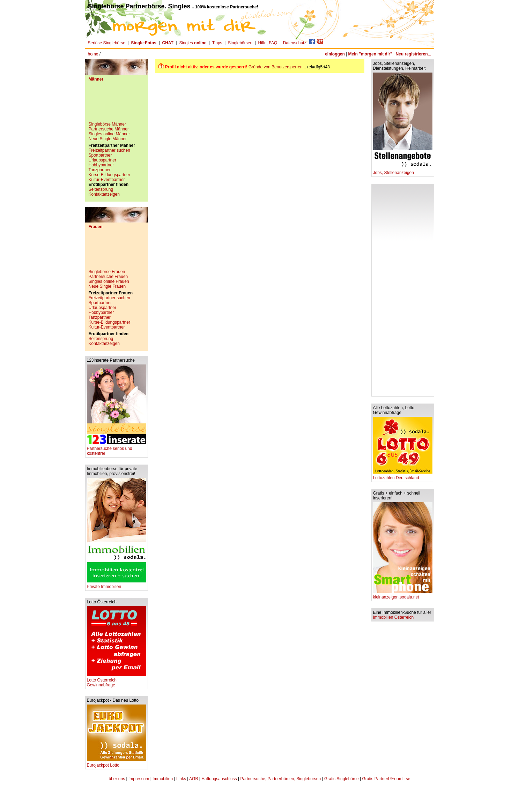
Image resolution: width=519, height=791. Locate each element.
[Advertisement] (116, 104)
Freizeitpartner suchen (109, 150)
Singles (193, 42)
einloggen (335, 54)
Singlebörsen (240, 42)
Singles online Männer (109, 133)
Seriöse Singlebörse (106, 42)
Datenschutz (294, 42)
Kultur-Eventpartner (107, 179)
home (93, 54)
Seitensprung (101, 189)
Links (181, 778)
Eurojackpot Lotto (116, 763)
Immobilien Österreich (393, 617)
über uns (117, 778)
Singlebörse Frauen (107, 271)
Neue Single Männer (108, 138)
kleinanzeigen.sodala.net (402, 595)
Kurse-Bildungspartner (109, 174)
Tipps (217, 42)
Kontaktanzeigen (104, 194)
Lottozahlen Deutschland (402, 476)
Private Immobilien (116, 584)
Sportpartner (100, 155)
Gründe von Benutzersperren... (277, 67)
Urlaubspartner (102, 160)
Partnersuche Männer (109, 129)
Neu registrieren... (413, 54)
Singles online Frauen (109, 281)
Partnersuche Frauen (108, 276)
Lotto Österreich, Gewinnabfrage (116, 680)
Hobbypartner (101, 165)
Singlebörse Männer (107, 124)
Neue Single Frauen (107, 286)
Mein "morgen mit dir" (370, 54)
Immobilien (163, 778)
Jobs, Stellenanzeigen (402, 170)
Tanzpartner (100, 169)
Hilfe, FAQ (267, 42)
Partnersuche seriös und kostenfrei (116, 449)
